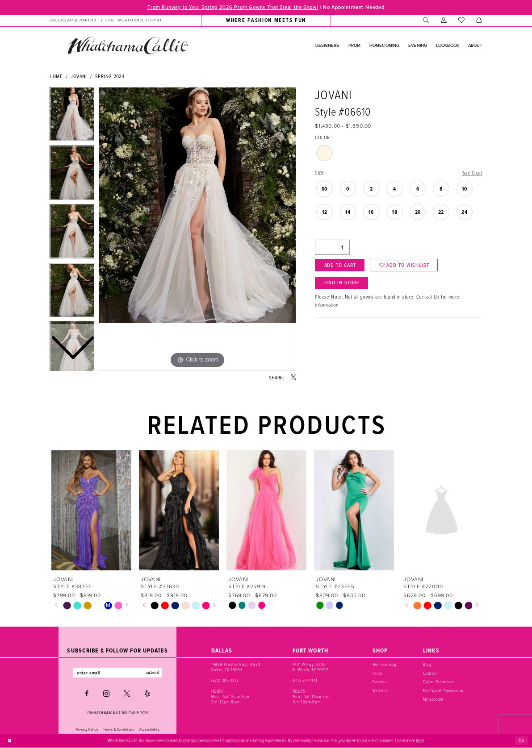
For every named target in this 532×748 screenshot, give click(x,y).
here (420, 740)
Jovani (79, 76)
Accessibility (149, 729)
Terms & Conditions (118, 729)
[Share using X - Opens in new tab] (293, 377)
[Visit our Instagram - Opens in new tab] (106, 694)
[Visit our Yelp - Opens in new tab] (147, 694)
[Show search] (426, 20)
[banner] (128, 45)
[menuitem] (105, 20)
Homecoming (385, 665)
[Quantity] (332, 247)
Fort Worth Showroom (443, 691)
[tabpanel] (197, 228)
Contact (430, 673)
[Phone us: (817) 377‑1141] (133, 20)
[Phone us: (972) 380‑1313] (73, 20)
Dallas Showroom (439, 682)
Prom (377, 673)
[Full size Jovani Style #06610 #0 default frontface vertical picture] (197, 228)
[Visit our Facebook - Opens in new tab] (86, 694)
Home (56, 76)
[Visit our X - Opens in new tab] (127, 694)
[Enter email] (117, 673)
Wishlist (380, 691)
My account (433, 699)
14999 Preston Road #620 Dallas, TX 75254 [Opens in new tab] (235, 667)
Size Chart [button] (471, 173)
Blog (427, 665)
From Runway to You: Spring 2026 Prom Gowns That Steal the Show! (232, 7)
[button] (443, 20)
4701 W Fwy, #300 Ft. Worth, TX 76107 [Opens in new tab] (310, 667)
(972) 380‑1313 (224, 680)
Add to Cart (340, 266)
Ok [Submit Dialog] (522, 740)
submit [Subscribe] (154, 672)
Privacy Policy (87, 729)
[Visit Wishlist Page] (461, 20)
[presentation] (92, 511)
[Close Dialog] (10, 741)
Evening (380, 682)
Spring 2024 (110, 76)
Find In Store (342, 283)
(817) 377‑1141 (305, 680)
